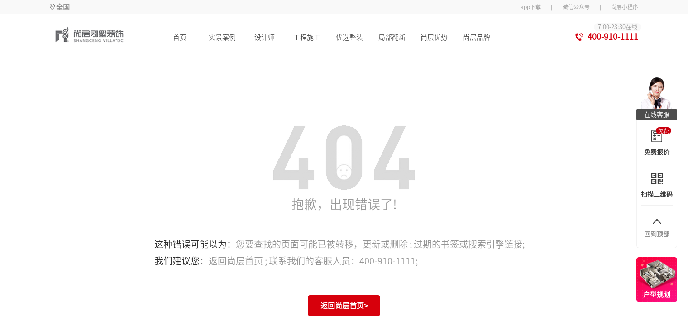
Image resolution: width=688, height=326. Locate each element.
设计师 (264, 37)
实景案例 (222, 37)
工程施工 (306, 37)
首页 (179, 37)
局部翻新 (392, 37)
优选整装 (349, 37)
